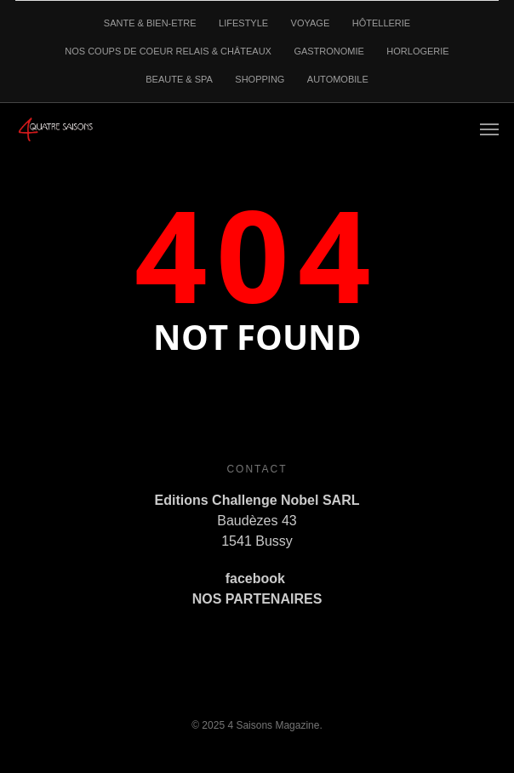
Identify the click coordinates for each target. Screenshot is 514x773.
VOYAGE (310, 23)
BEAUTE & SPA (179, 79)
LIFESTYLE (243, 23)
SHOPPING (259, 79)
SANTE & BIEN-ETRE (150, 23)
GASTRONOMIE (329, 51)
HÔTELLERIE (381, 23)
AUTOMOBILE (337, 79)
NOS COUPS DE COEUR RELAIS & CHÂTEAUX (168, 51)
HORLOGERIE (417, 51)
